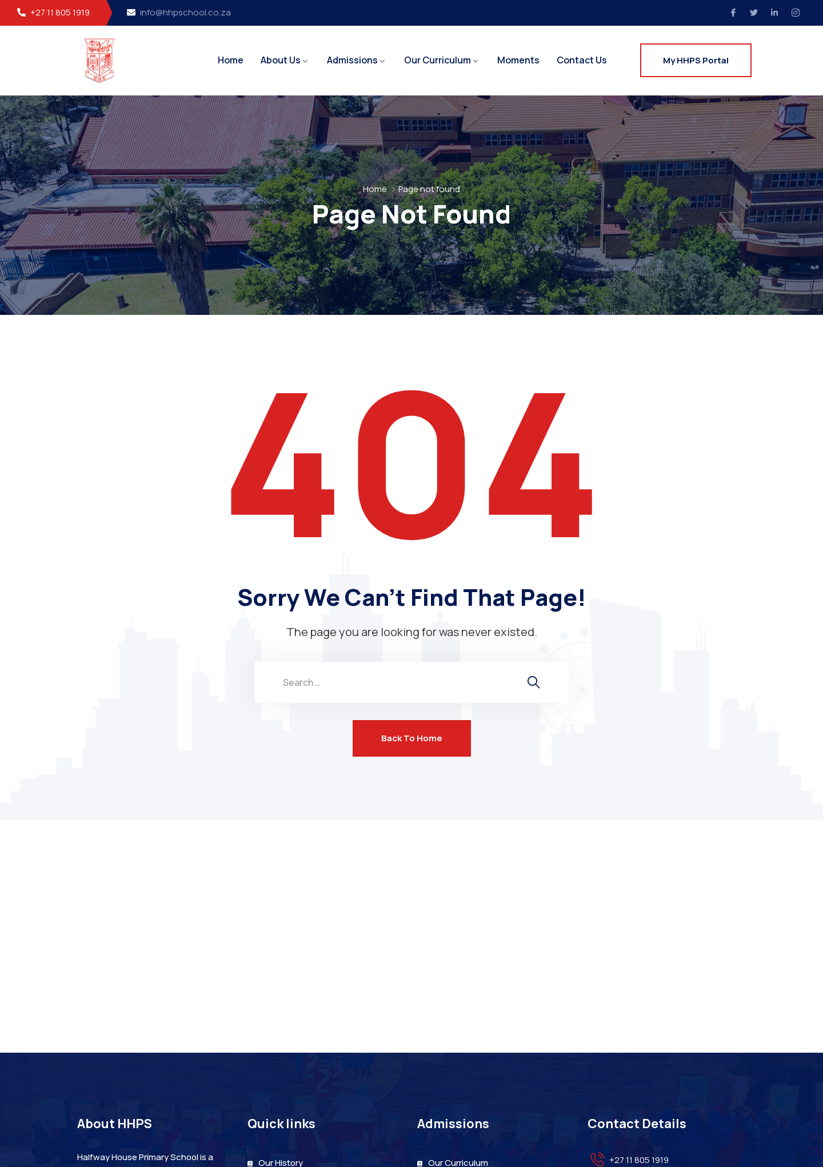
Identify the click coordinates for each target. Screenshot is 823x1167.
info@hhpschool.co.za (185, 12)
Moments (518, 60)
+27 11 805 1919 (60, 12)
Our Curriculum (437, 60)
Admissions (352, 60)
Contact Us (582, 60)
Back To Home (411, 738)
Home (230, 60)
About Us (281, 60)
